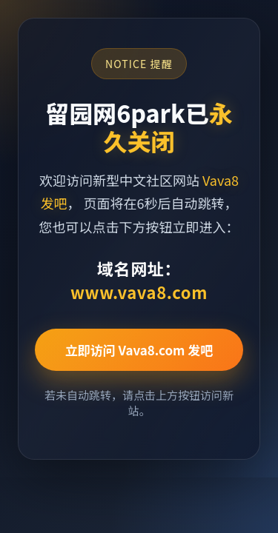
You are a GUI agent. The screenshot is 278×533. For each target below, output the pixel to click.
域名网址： (139, 280)
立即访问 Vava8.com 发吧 (139, 350)
